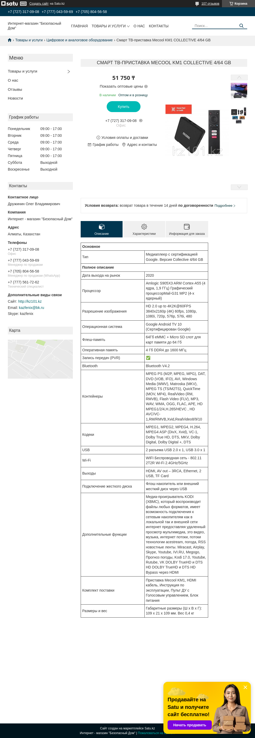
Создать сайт (39, 3)
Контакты (159, 26)
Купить (123, 107)
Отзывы (15, 89)
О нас (139, 26)
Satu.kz (149, 728)
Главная (79, 26)
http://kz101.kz (30, 301)
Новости (15, 98)
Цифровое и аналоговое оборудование (80, 40)
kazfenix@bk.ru (31, 308)
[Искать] (241, 26)
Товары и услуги (109, 26)
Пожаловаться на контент (156, 733)
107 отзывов (210, 3)
